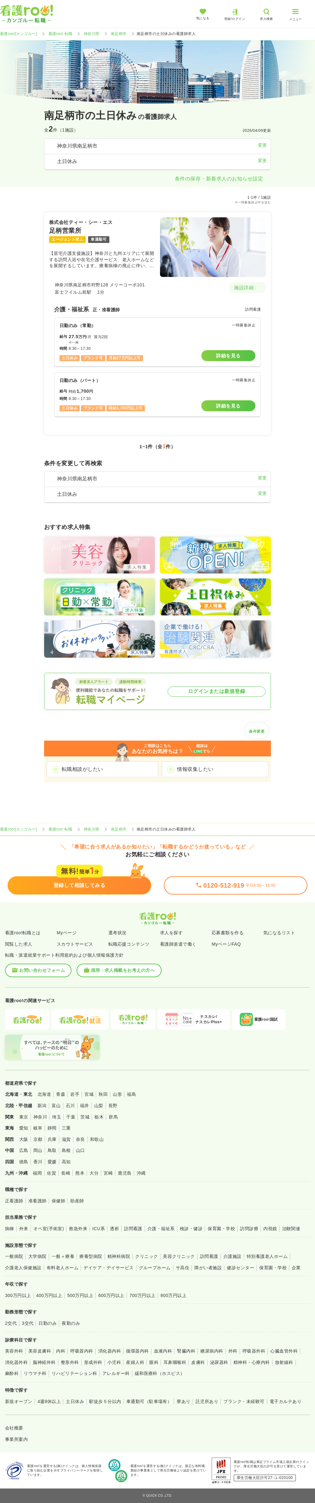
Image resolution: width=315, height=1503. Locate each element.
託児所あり (207, 1401)
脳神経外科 (44, 1362)
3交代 (27, 1323)
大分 (94, 1173)
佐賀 (51, 1173)
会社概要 (14, 1427)
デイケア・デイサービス (108, 1267)
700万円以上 (142, 1295)
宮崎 (108, 1173)
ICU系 (98, 1228)
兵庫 (52, 1139)
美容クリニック (179, 1256)
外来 (23, 1228)
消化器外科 (16, 1362)
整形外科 (70, 1362)
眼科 (153, 1362)
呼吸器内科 (81, 1350)
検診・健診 (191, 1228)
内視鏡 (270, 1228)
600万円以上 (111, 1295)
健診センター (240, 1267)
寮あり (183, 1401)
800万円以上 (174, 1295)
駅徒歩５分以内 (105, 1401)
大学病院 (37, 1256)
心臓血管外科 (284, 1350)
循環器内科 (137, 1350)
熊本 (79, 1173)
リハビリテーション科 (74, 1373)
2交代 (11, 1323)
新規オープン (18, 1401)
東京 (23, 1116)
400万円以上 (49, 1295)
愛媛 (52, 1161)
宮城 (89, 1094)
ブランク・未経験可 (243, 1401)
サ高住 (182, 1267)
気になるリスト (279, 932)
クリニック (146, 1256)
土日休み (75, 1401)
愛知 (23, 1127)
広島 (23, 1150)
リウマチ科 (35, 1373)
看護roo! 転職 (60, 34)
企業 (296, 1267)
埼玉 (56, 1116)
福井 (84, 1105)
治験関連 (291, 1228)
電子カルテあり (285, 1401)
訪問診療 (249, 1228)
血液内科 (163, 1350)
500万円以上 (80, 1295)
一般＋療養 (63, 1256)
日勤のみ (47, 1323)
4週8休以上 (49, 1401)
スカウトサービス (75, 944)
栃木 (99, 1116)
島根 (66, 1150)
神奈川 (40, 1116)
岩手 (74, 1094)
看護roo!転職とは (23, 932)
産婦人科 (135, 1362)
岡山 (38, 1150)
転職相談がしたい (82, 769)
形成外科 (93, 1362)
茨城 (84, 1116)
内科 (60, 1350)
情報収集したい (195, 769)
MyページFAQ (226, 944)
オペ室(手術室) (48, 1228)
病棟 (9, 1228)
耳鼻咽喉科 (174, 1362)
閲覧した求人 (18, 944)
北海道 (44, 1094)
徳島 (23, 1161)
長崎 (65, 1173)
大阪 (23, 1139)
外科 (233, 1350)
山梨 (98, 1105)
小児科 (114, 1362)
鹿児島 (124, 1173)
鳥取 (52, 1150)
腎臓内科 (186, 1350)
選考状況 (117, 932)
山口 (80, 1150)
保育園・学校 (221, 1228)
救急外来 (78, 1228)
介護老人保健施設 (23, 1267)
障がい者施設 (208, 1267)
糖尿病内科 (211, 1350)
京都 (38, 1139)
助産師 (77, 1200)
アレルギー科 (116, 1373)
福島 (131, 1094)
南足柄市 (119, 34)
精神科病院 (118, 1256)
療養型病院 (90, 1256)
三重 (66, 1127)
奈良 (80, 1139)
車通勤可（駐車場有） (149, 1401)
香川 (38, 1161)
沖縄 (141, 1173)
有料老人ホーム (62, 1267)
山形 (117, 1094)
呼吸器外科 (254, 1350)
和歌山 (97, 1139)
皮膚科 (198, 1362)
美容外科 (14, 1350)
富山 (56, 1105)
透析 (114, 1228)
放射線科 (284, 1362)
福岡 (37, 1173)
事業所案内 (16, 1439)
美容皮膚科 (39, 1350)
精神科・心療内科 (251, 1362)
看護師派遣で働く (178, 944)
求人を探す (171, 932)
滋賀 (66, 1139)
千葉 (70, 1116)
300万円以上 (18, 1295)
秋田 (103, 1094)
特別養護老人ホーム (267, 1256)
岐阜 (38, 1127)
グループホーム (155, 1267)
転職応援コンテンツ (128, 944)
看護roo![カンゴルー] (18, 34)
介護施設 (232, 1256)
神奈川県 (92, 34)
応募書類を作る (227, 932)
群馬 (113, 1116)
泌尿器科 (219, 1362)
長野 (112, 1105)
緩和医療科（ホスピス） (160, 1373)
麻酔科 (12, 1373)
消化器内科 (109, 1350)
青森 (60, 1094)
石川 (70, 1105)
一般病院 (14, 1256)
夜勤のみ (71, 1323)
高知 (66, 1161)
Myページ (67, 932)
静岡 (52, 1127)
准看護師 (37, 1200)
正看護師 (14, 1200)
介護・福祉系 (161, 1228)
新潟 (42, 1105)
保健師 (58, 1200)
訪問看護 (133, 1228)
